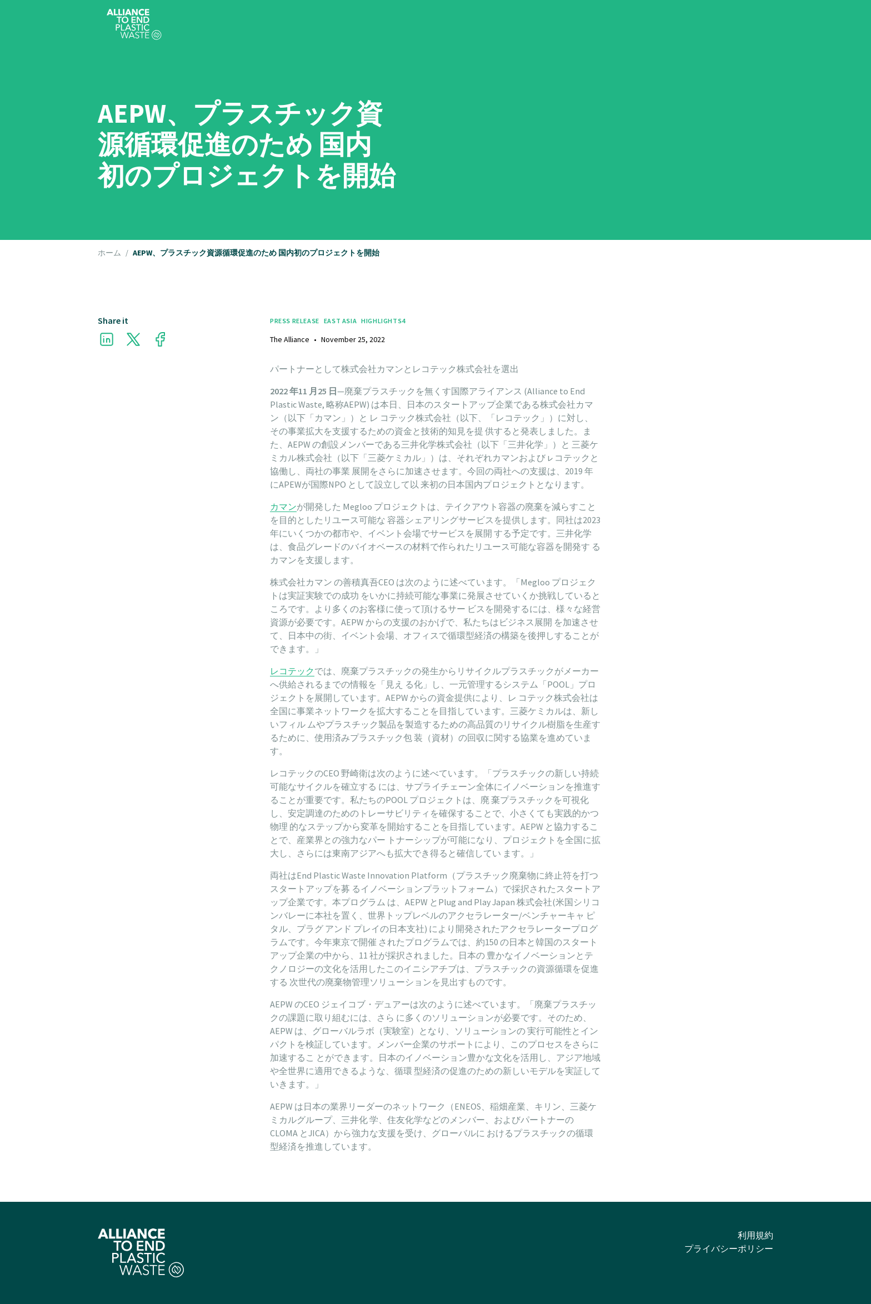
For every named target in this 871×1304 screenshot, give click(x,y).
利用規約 (755, 1235)
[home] (134, 24)
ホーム (109, 253)
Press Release (294, 321)
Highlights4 (383, 321)
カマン (283, 506)
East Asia (340, 321)
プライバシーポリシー (728, 1248)
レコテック (292, 670)
